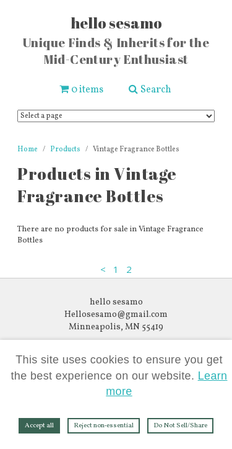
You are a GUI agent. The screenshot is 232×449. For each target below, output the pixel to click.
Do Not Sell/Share (180, 425)
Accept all (39, 425)
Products (65, 149)
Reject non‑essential (104, 425)
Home (27, 149)
